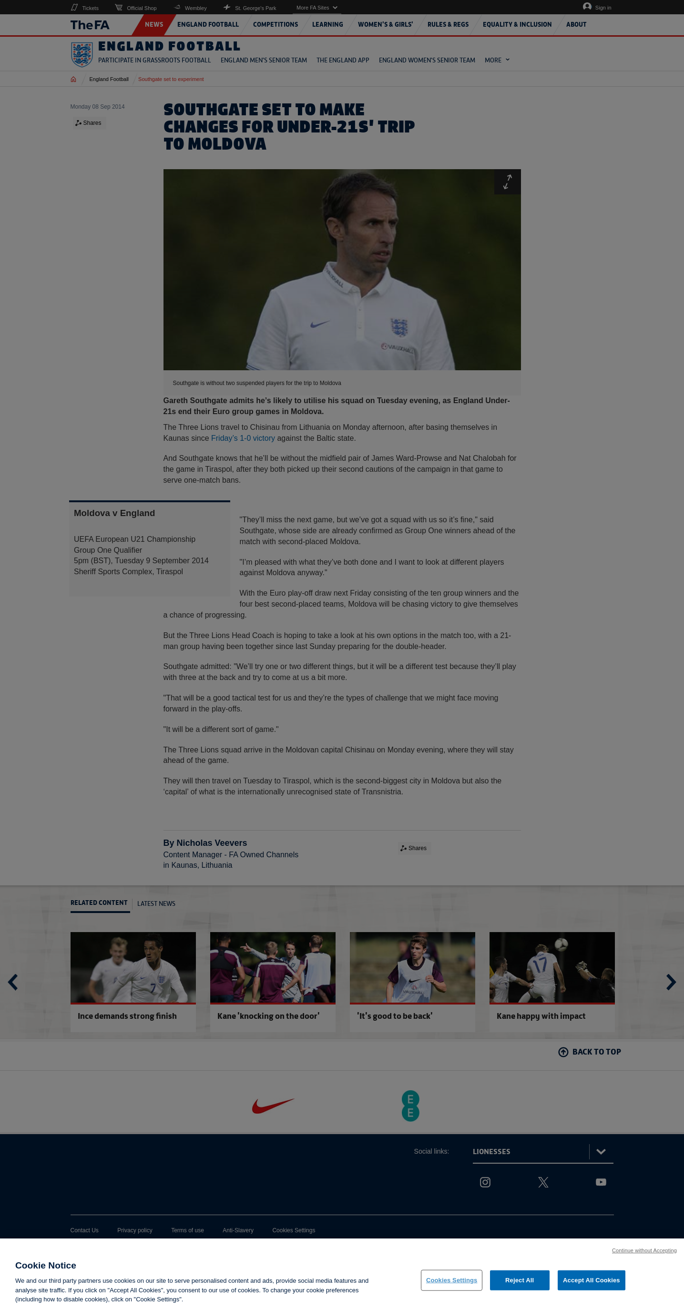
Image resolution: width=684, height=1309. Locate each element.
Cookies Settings (452, 1281)
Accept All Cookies (591, 1281)
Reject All (519, 1281)
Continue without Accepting (644, 1251)
